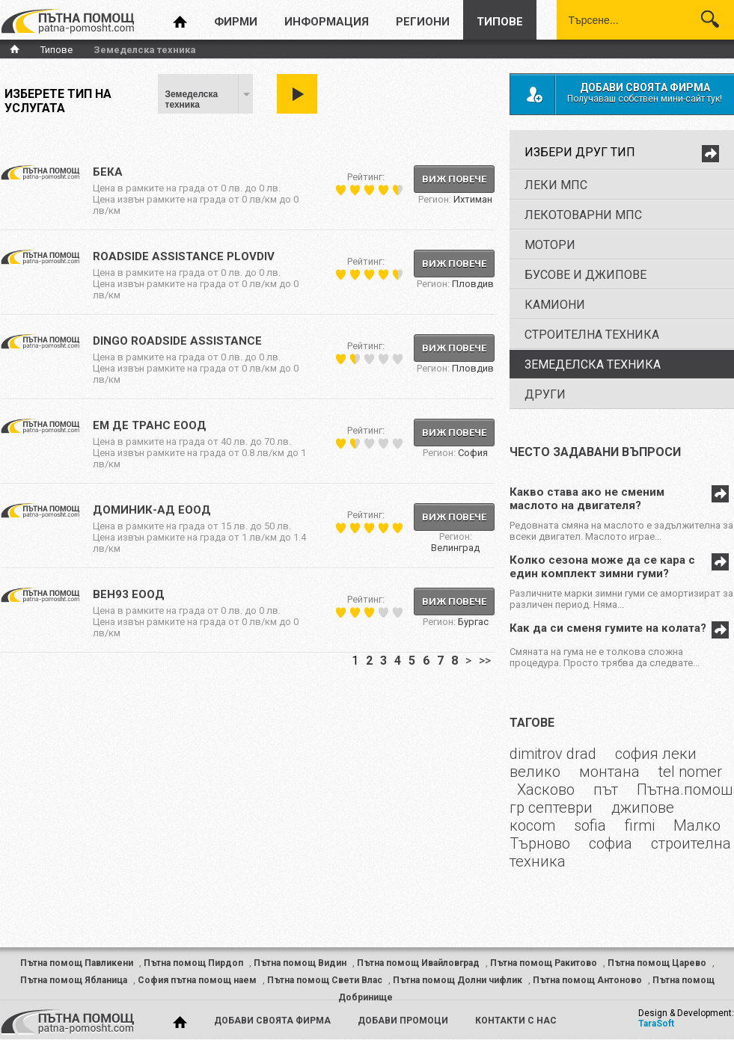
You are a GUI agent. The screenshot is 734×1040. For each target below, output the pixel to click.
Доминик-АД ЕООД (152, 510)
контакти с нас (516, 1020)
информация (326, 21)
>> (485, 660)
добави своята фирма (272, 1020)
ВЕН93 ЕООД (129, 594)
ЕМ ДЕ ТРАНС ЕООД (150, 425)
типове (500, 21)
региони (423, 21)
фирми (235, 21)
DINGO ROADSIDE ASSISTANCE (177, 341)
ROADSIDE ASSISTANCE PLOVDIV (184, 256)
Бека (108, 172)
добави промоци (403, 1020)
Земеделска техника (191, 99)
